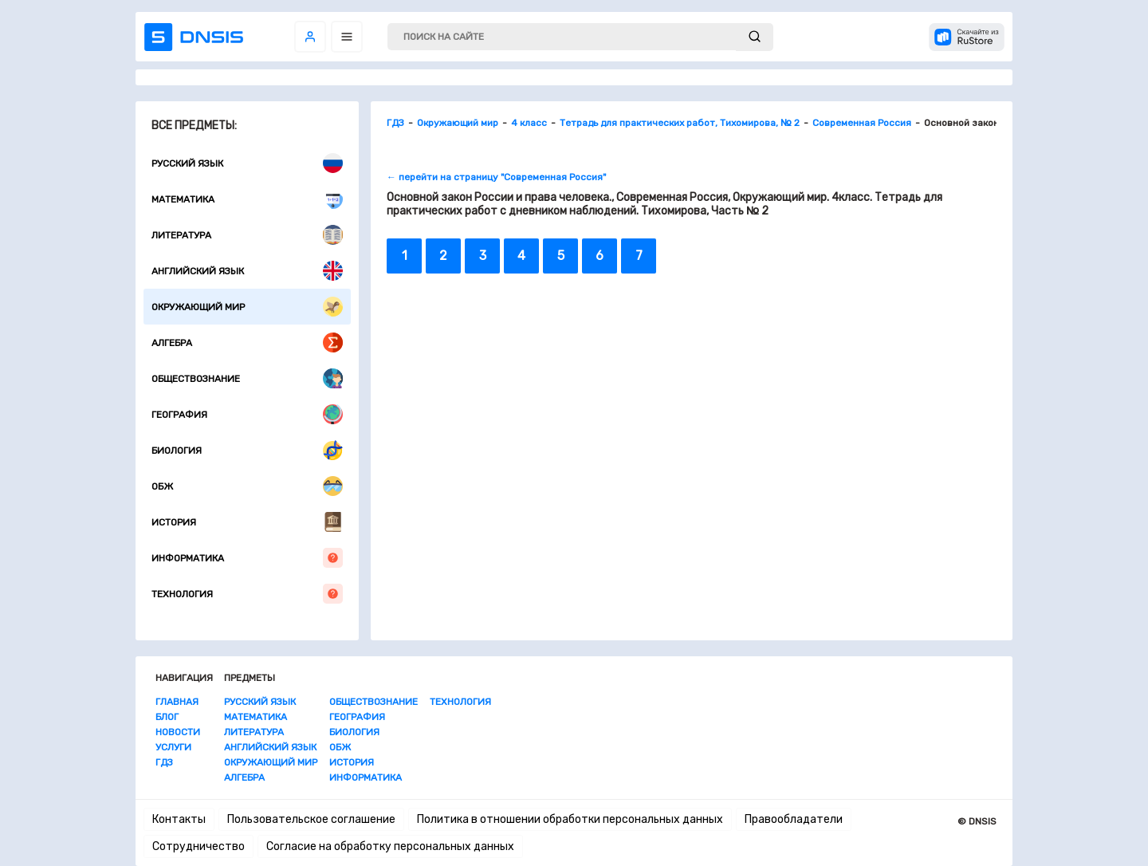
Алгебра (247, 342)
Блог (167, 716)
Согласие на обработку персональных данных (390, 846)
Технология (247, 594)
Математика (247, 199)
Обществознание (247, 378)
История (247, 522)
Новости (177, 732)
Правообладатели (794, 819)
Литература (247, 235)
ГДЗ (164, 762)
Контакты (179, 819)
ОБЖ (247, 486)
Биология (247, 450)
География (247, 414)
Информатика (247, 558)
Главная (177, 701)
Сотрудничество (198, 846)
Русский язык (247, 163)
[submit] (754, 37)
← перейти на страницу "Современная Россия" (496, 177)
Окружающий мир (247, 307)
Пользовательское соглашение (311, 819)
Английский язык (247, 271)
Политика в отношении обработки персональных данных (570, 819)
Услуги (173, 747)
